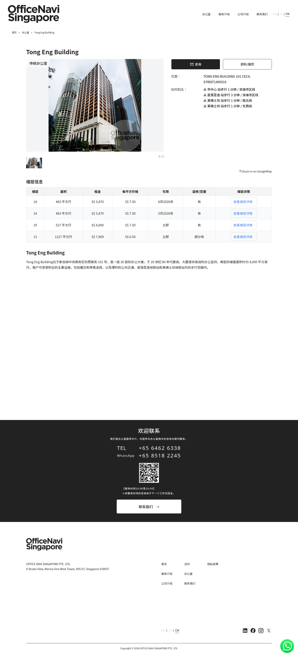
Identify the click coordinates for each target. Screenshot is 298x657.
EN (275, 14)
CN (287, 14)
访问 (187, 564)
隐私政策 (212, 564)
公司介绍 (243, 14)
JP (281, 14)
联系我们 (262, 14)
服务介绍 (224, 14)
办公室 (206, 14)
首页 (14, 32)
